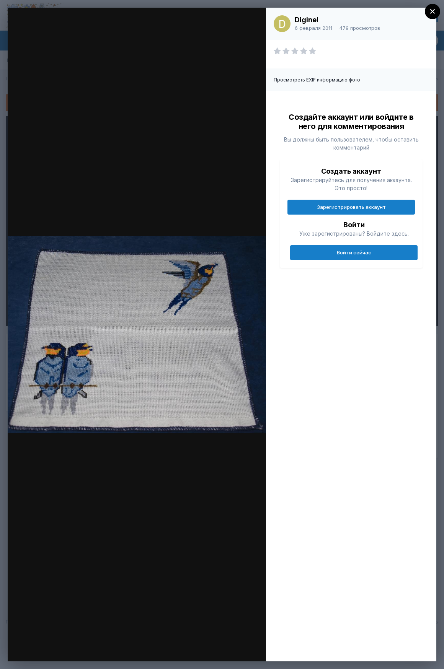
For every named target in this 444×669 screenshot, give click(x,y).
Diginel (306, 20)
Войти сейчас (354, 252)
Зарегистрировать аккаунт (351, 207)
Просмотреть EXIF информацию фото (317, 80)
